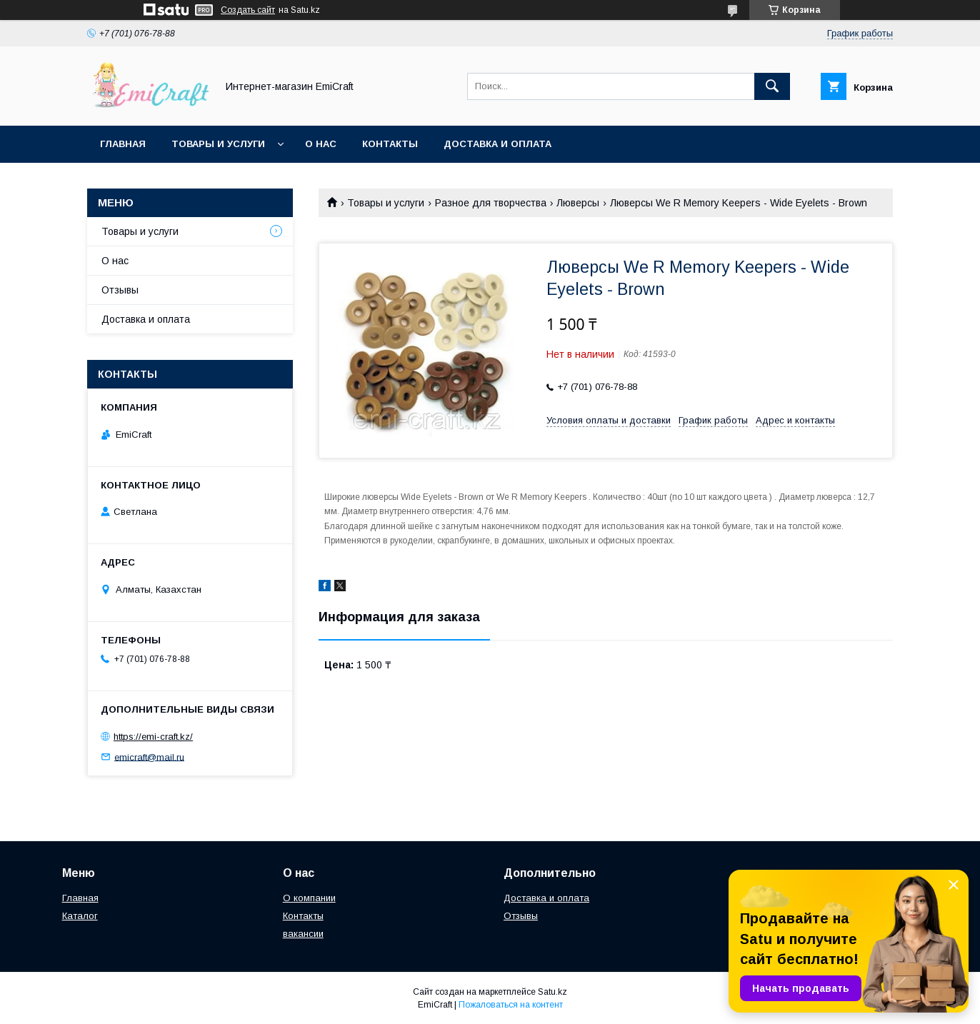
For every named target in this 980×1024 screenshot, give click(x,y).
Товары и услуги (218, 144)
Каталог (80, 915)
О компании (309, 898)
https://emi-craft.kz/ (153, 736)
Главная (123, 144)
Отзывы (120, 290)
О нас (320, 144)
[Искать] (772, 86)
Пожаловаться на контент (511, 1005)
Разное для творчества (490, 203)
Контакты (390, 144)
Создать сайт (248, 10)
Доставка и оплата (497, 144)
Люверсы (577, 203)
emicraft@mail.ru (149, 756)
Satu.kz (552, 992)
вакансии (303, 933)
